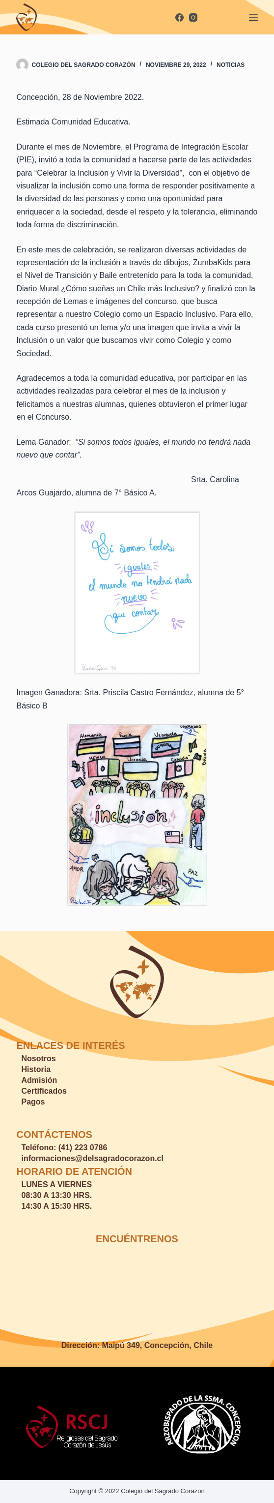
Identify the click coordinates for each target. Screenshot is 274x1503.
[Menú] (253, 17)
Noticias (231, 64)
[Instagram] (193, 17)
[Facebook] (179, 17)
